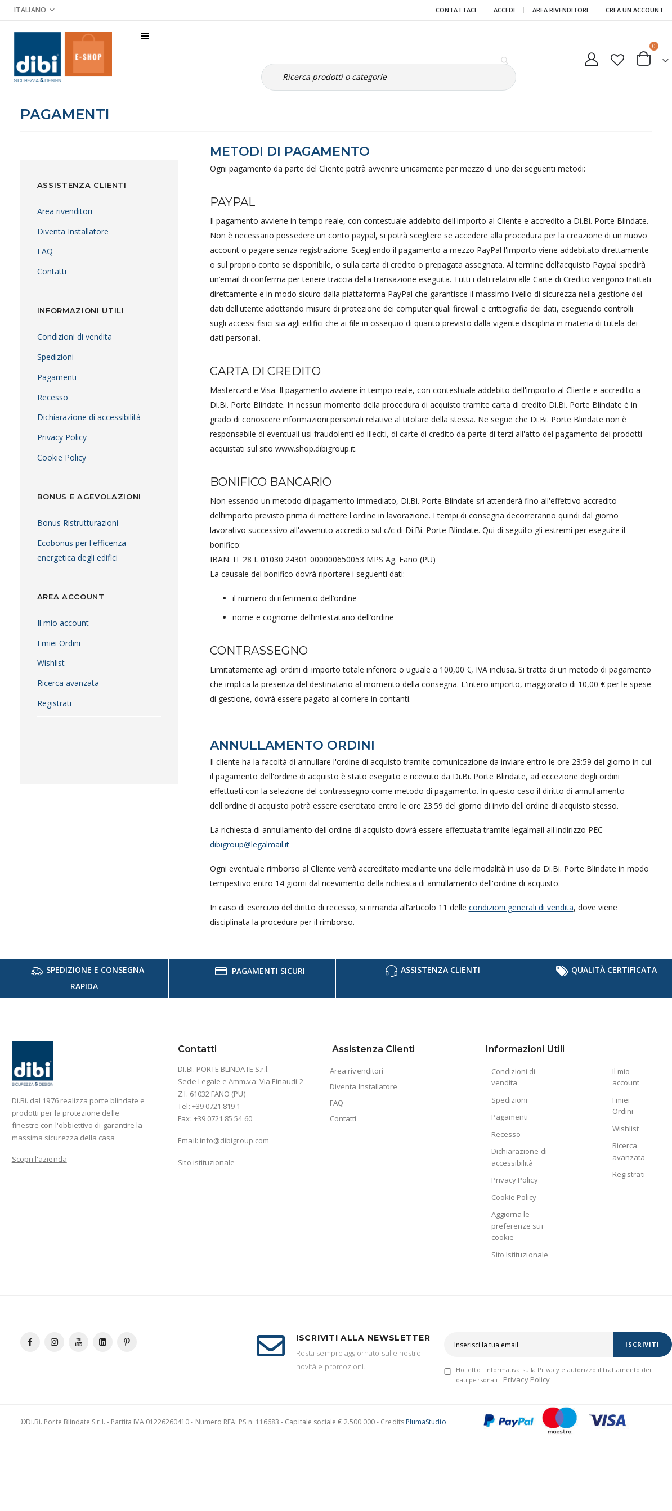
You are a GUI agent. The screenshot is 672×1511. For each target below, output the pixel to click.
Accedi (504, 10)
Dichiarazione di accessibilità (89, 417)
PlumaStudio (426, 1436)
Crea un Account (635, 10)
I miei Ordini (58, 643)
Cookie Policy (61, 457)
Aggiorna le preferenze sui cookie (517, 1240)
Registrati (54, 703)
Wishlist (51, 662)
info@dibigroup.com (234, 1155)
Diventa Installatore (73, 231)
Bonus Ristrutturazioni (77, 522)
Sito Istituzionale (519, 1269)
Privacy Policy (62, 437)
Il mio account (63, 622)
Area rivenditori (64, 211)
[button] (617, 57)
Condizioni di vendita (74, 336)
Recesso (52, 397)
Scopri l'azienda (39, 1174)
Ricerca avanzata (68, 683)
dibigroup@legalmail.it (249, 859)
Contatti (51, 271)
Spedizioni (55, 356)
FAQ (45, 251)
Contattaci (456, 10)
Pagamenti (57, 377)
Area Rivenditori (560, 10)
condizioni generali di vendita (521, 922)
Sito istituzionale (206, 1177)
